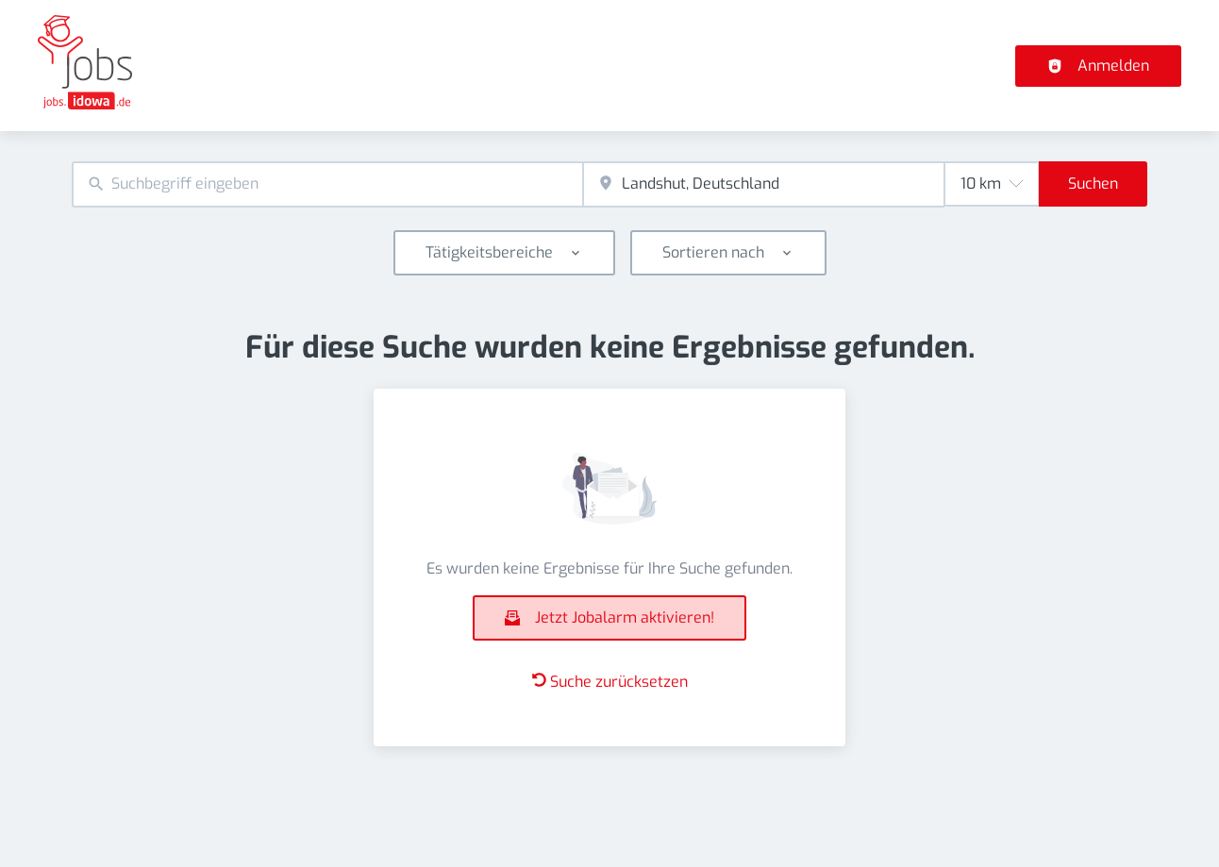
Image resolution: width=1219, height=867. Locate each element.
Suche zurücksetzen (610, 682)
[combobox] (327, 184)
